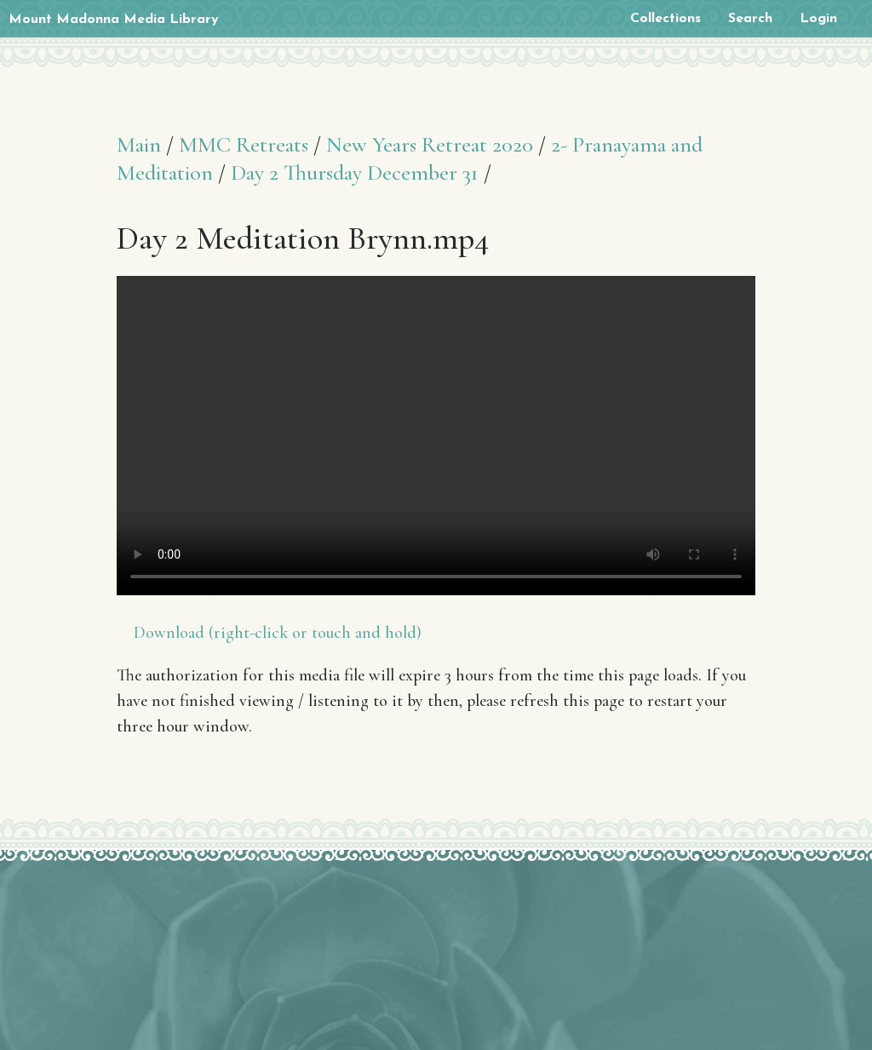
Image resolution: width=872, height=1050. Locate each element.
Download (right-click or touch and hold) (278, 633)
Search (750, 19)
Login (818, 19)
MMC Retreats (243, 144)
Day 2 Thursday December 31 (355, 172)
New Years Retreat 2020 (429, 144)
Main (139, 144)
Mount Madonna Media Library (114, 19)
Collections (665, 19)
